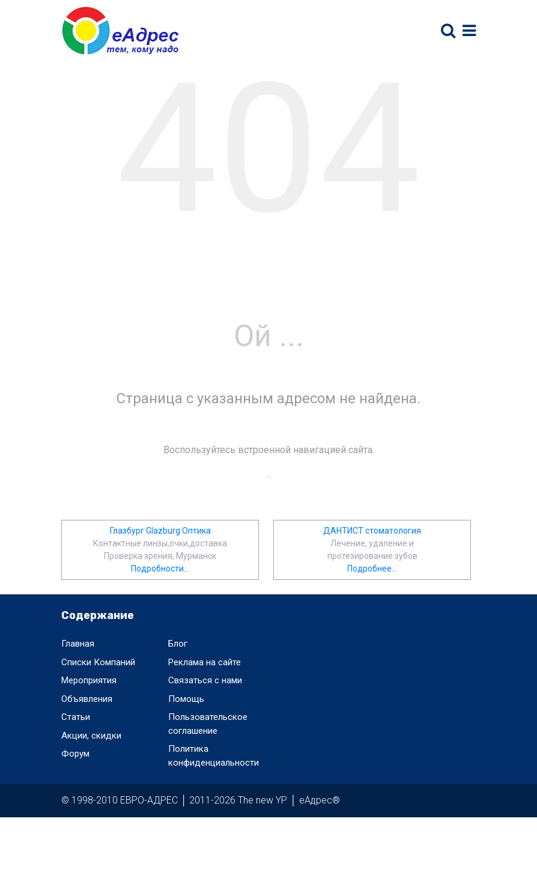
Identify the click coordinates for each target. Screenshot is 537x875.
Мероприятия (89, 680)
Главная (77, 643)
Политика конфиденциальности (213, 755)
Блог (177, 643)
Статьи (75, 717)
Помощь (186, 699)
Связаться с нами (205, 680)
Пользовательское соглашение (207, 724)
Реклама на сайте (204, 662)
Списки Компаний (98, 662)
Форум (75, 753)
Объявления (86, 699)
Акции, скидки (91, 735)
